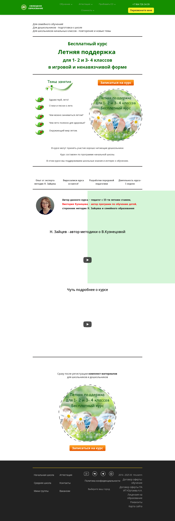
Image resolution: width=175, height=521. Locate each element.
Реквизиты (136, 501)
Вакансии (65, 489)
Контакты (65, 481)
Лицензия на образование (134, 495)
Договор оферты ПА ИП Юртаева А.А (131, 487)
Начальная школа (44, 473)
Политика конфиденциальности (102, 479)
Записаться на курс (115, 81)
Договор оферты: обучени (132, 480)
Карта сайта (135, 505)
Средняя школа (42, 481)
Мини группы (41, 489)
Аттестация (66, 473)
